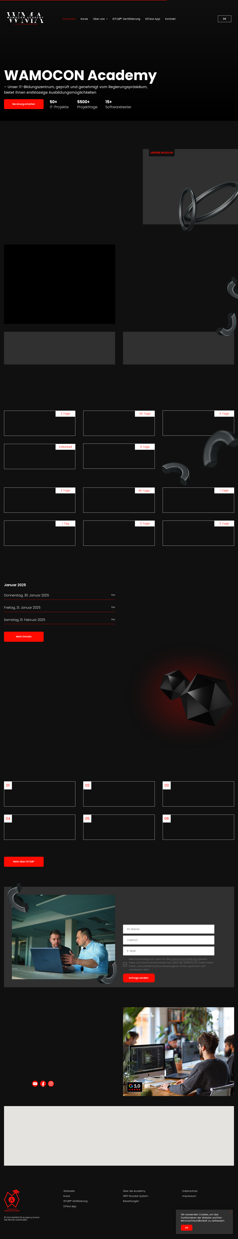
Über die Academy (134, 1191)
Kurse (84, 19)
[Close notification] (230, 1212)
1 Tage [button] (224, 490)
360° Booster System (135, 1196)
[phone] (168, 940)
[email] (168, 950)
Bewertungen (131, 1201)
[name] (168, 929)
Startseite (69, 19)
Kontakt (170, 19)
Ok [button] (186, 1227)
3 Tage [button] (65, 490)
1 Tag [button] (65, 523)
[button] (24, 104)
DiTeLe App (152, 19)
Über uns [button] (99, 19)
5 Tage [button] (145, 523)
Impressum (189, 1196)
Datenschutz (190, 1191)
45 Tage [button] (144, 491)
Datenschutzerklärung (184, 959)
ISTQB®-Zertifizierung (126, 19)
